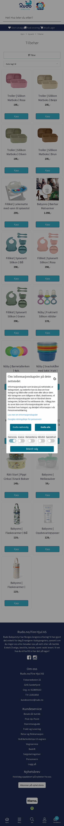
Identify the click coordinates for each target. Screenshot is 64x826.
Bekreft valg (32, 449)
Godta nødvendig (21, 427)
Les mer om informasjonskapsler (23, 415)
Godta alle (45, 427)
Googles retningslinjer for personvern (25, 419)
